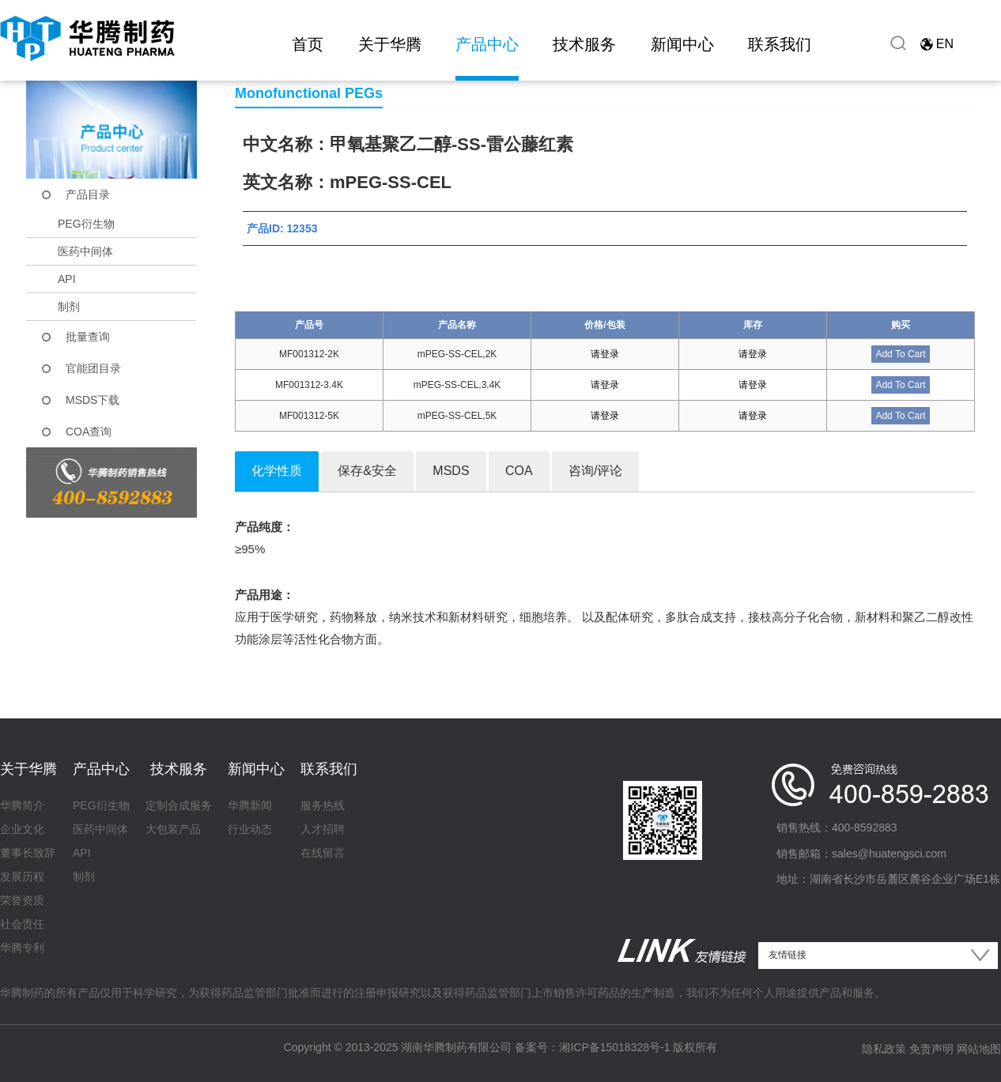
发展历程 (22, 876)
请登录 (605, 354)
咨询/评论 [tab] (595, 470)
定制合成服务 (178, 805)
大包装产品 (173, 829)
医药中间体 (85, 251)
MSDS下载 (92, 400)
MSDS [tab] (451, 470)
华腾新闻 (250, 805)
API (67, 279)
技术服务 (584, 44)
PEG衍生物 (86, 223)
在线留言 (322, 852)
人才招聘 (322, 829)
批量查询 (88, 336)
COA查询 (88, 431)
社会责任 (22, 924)
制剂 (69, 306)
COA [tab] (519, 470)
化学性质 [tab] (276, 470)
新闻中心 (682, 44)
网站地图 (979, 1048)
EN (945, 44)
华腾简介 (22, 805)
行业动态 (250, 829)
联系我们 (779, 44)
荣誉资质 (22, 900)
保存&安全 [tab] (367, 470)
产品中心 (487, 44)
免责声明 (931, 1048)
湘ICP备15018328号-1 (614, 1047)
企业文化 (22, 829)
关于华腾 (389, 44)
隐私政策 (884, 1048)
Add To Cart (900, 354)
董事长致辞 (27, 852)
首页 (307, 44)
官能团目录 (93, 368)
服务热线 (322, 805)
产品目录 (88, 194)
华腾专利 (22, 947)
